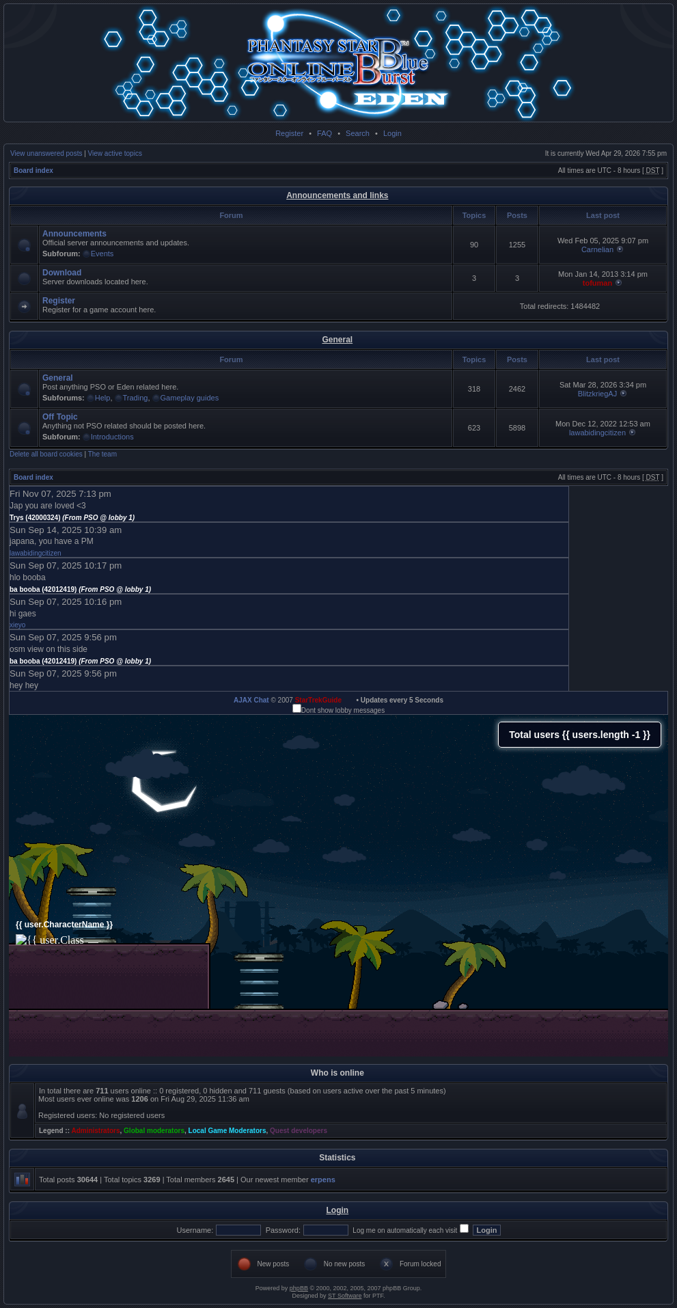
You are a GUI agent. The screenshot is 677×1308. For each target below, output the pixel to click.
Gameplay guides (190, 398)
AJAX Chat (251, 700)
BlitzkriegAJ (597, 394)
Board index (33, 170)
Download (61, 272)
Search (358, 133)
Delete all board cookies (46, 454)
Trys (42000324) (72, 517)
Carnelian (597, 249)
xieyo (17, 625)
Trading (135, 398)
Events (102, 253)
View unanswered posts (46, 153)
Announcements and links (337, 195)
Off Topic (60, 417)
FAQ (324, 133)
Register (289, 133)
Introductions (112, 437)
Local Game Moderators (227, 1130)
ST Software (344, 1295)
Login (392, 133)
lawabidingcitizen (597, 432)
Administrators (95, 1130)
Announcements (74, 234)
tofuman (597, 283)
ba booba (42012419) (80, 589)
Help (103, 398)
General (337, 339)
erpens (323, 1179)
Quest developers (298, 1130)
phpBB (299, 1288)
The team (102, 454)
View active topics (115, 153)
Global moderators (154, 1130)
